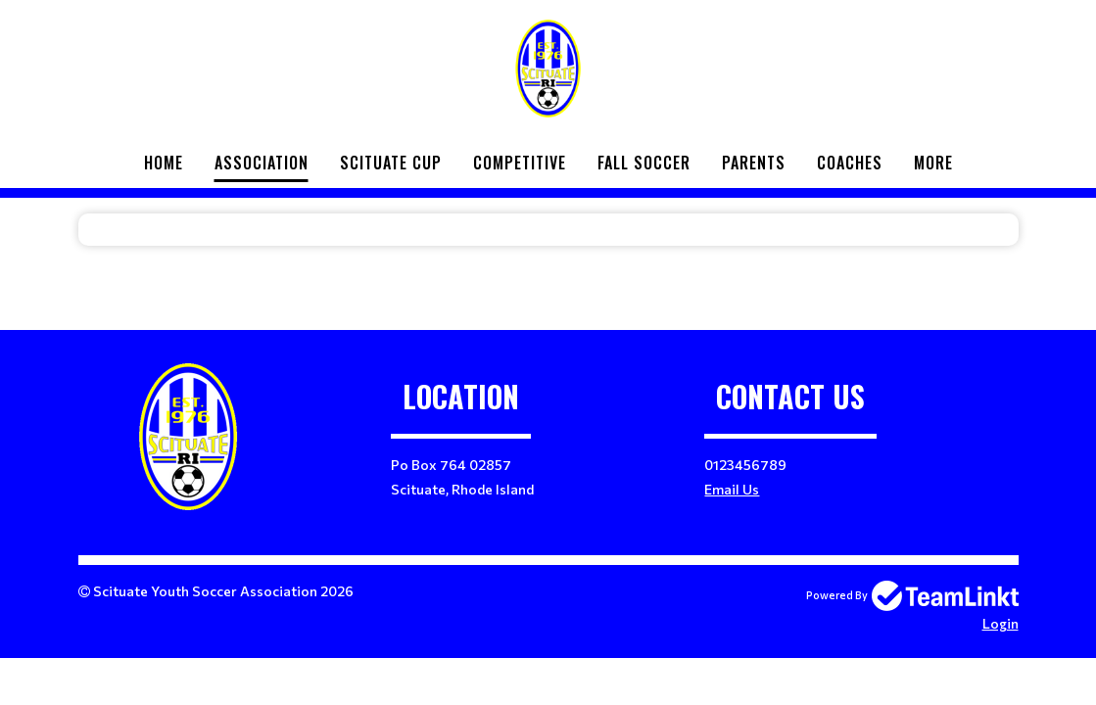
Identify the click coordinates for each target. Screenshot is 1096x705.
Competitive (519, 162)
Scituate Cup (391, 162)
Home (163, 162)
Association (261, 162)
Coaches (849, 162)
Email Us (731, 489)
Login (1000, 623)
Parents (754, 162)
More (933, 162)
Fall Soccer (644, 162)
